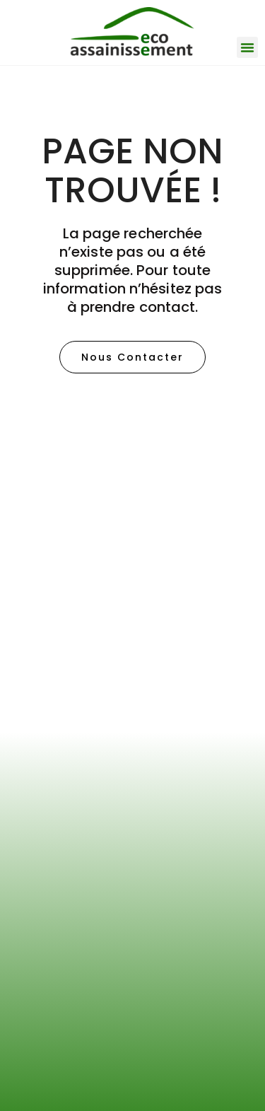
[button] (247, 47)
